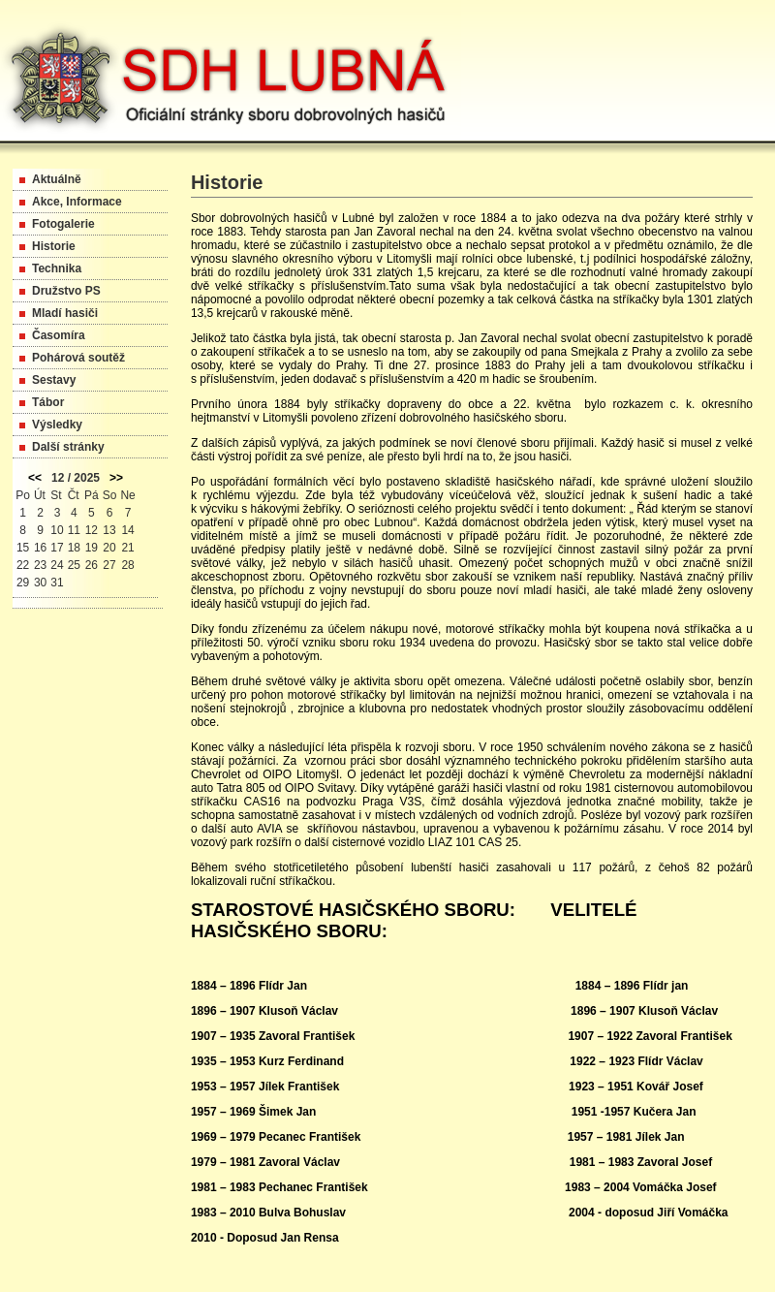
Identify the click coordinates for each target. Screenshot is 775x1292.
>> (116, 478)
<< (35, 478)
